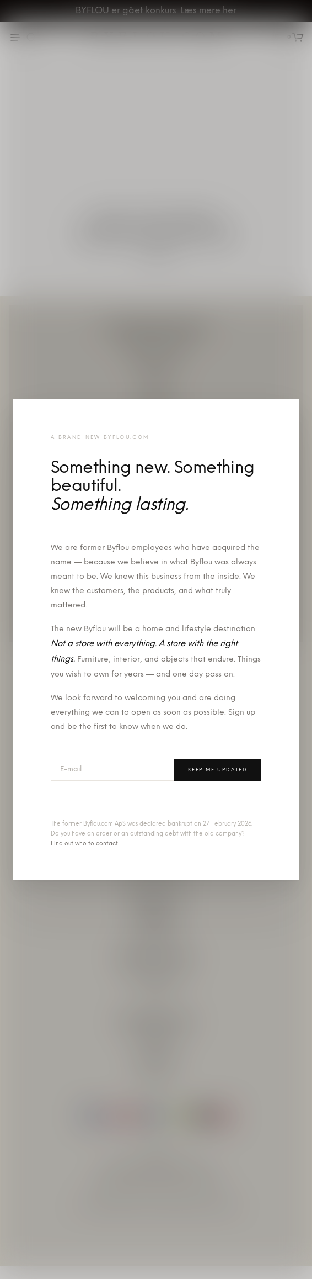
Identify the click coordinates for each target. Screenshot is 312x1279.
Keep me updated (218, 770)
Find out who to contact (84, 844)
